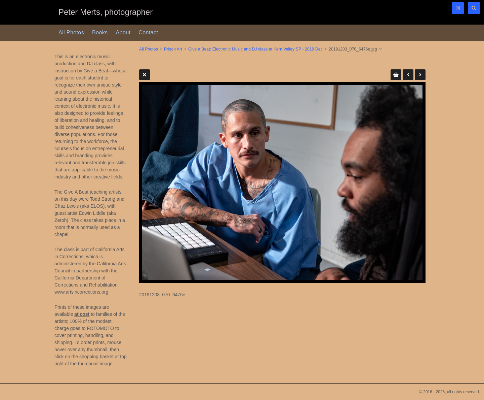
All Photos (71, 32)
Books (100, 32)
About (123, 32)
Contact (148, 32)
